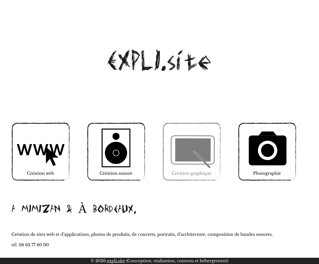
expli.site (116, 260)
